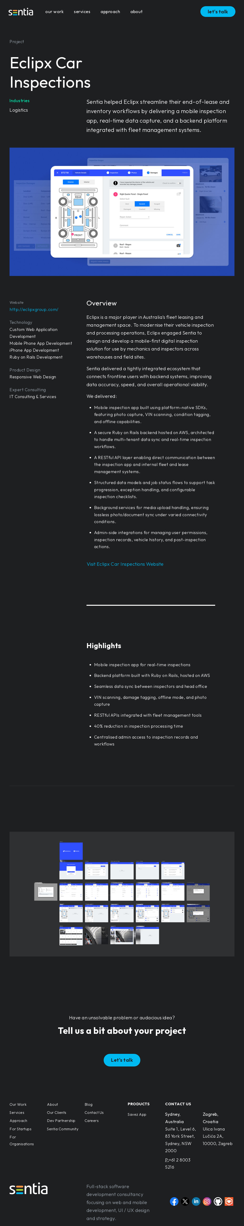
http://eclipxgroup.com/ (34, 309)
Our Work (18, 1104)
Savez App (137, 1114)
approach (110, 11)
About (52, 1104)
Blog (89, 1104)
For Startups (20, 1128)
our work (54, 11)
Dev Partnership (61, 1120)
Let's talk (122, 1060)
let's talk (218, 12)
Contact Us (94, 1112)
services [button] (82, 11)
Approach (18, 1120)
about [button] (136, 11)
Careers (92, 1120)
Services (17, 1112)
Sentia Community (62, 1128)
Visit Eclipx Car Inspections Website (125, 564)
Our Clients (56, 1112)
